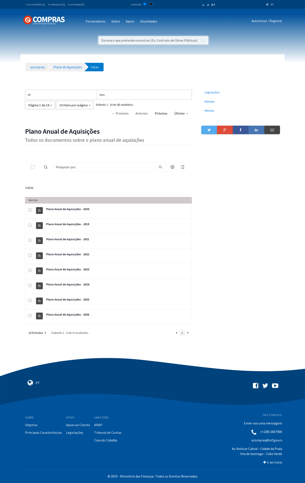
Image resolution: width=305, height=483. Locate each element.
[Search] (103, 167)
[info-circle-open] (172, 167)
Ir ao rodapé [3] (76, 4)
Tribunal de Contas (108, 432)
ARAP (98, 425)
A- (203, 5)
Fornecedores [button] (95, 21)
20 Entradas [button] (37, 333)
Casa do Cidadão (105, 440)
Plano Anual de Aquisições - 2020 (67, 209)
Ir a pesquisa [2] (56, 4)
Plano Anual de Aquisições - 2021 (67, 239)
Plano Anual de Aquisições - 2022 (67, 254)
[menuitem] (240, 92)
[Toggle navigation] (70, 21)
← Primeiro (120, 113)
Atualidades (148, 21)
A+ (213, 4)
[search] (161, 167)
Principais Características (43, 432)
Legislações (74, 432)
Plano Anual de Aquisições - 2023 (67, 269)
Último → (181, 113)
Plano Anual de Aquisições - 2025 (67, 299)
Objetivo (31, 425)
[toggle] (39, 167)
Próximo (161, 113)
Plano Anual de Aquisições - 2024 (67, 284)
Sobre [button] (115, 21)
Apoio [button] (130, 21)
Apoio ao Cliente (78, 425)
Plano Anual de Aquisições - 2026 (67, 314)
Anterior (142, 113)
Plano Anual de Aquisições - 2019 (67, 224)
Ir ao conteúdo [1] (35, 4)
